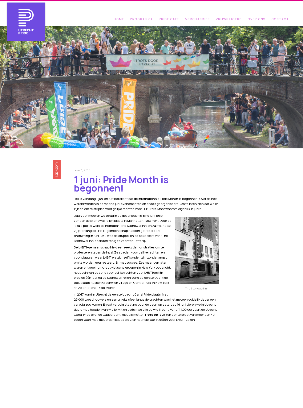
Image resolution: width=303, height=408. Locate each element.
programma (141, 19)
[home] (26, 15)
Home (119, 19)
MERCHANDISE (197, 19)
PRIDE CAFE (169, 19)
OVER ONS (257, 19)
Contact (280, 19)
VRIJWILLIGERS (229, 19)
